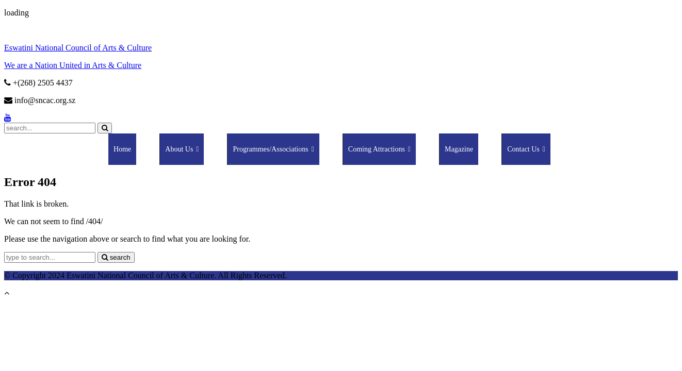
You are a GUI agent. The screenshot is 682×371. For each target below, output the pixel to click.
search (116, 257)
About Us (182, 149)
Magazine (459, 149)
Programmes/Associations (273, 149)
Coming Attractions (379, 149)
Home (122, 149)
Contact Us (526, 149)
